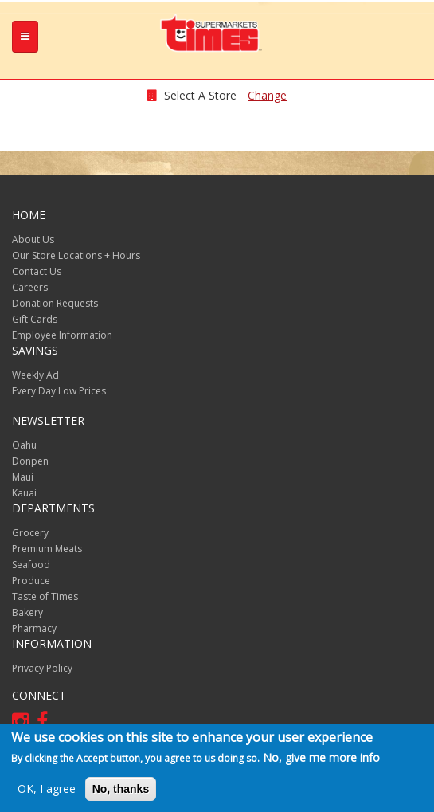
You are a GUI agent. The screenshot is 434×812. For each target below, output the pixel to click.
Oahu (24, 445)
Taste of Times (45, 596)
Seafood (31, 564)
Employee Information (62, 335)
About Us (33, 239)
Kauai (24, 493)
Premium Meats (47, 548)
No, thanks (121, 790)
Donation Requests (55, 303)
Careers (30, 287)
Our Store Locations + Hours (76, 255)
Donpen (30, 461)
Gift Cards (34, 319)
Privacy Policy (42, 668)
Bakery (27, 612)
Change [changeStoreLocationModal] (267, 95)
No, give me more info (321, 759)
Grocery (30, 532)
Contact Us (36, 271)
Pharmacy (34, 628)
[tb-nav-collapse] (25, 37)
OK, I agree (47, 790)
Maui (22, 477)
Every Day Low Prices (59, 391)
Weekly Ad (35, 375)
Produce (31, 580)
